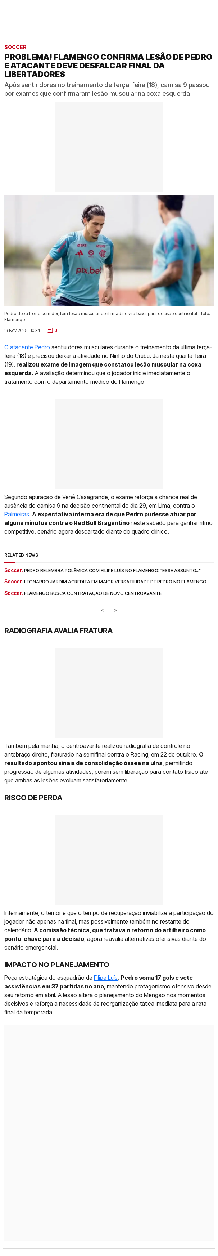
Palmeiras (16, 514)
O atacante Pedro (27, 347)
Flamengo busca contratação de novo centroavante (93, 593)
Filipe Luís (106, 977)
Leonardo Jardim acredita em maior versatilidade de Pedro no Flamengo (115, 581)
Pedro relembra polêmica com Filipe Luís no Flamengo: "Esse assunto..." (112, 570)
